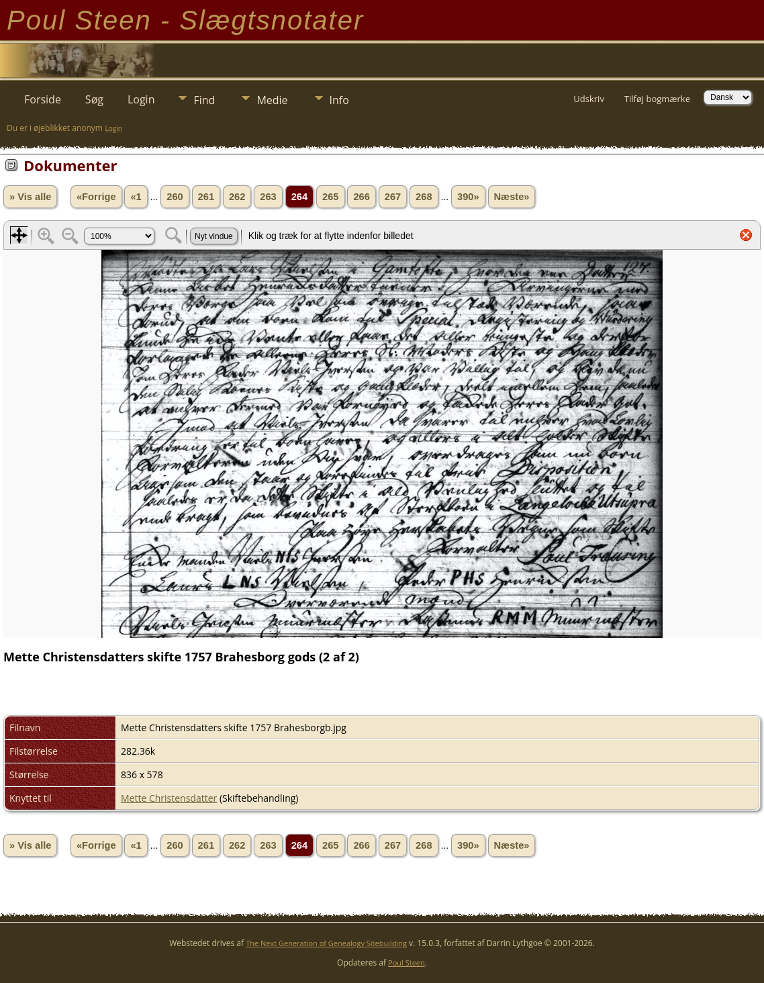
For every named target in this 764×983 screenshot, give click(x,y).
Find (204, 100)
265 (330, 196)
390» (468, 196)
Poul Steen (406, 962)
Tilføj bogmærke (657, 99)
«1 (135, 196)
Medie (271, 100)
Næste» (512, 196)
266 (361, 196)
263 (268, 196)
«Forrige (96, 196)
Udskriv (588, 99)
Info (339, 100)
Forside (42, 99)
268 (424, 196)
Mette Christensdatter (169, 798)
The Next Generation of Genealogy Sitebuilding (326, 943)
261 (206, 196)
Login (141, 99)
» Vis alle (30, 196)
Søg (94, 99)
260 (174, 196)
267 (393, 196)
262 (237, 196)
